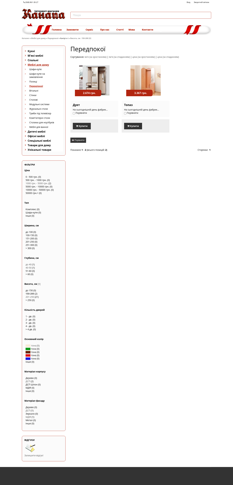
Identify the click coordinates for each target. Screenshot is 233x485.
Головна (57, 29)
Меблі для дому (38, 38)
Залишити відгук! (33, 455)
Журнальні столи (38, 108)
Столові (33, 99)
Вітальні (33, 90)
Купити (82, 126)
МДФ (28, 416)
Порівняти (78, 140)
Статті (120, 29)
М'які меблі (35, 55)
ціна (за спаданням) (168, 56)
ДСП (28, 381)
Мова (132, 29)
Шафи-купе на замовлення (37, 75)
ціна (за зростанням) (143, 56)
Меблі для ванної (38, 127)
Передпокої (53, 38)
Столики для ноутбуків (41, 122)
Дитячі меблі (36, 131)
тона (31, 345)
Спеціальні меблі (39, 140)
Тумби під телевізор (40, 113)
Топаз (125, 105)
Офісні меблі (36, 136)
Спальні (33, 60)
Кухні (31, 51)
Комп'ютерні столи (39, 117)
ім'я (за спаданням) (119, 56)
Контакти (147, 29)
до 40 (28, 264)
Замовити (74, 29)
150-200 (30, 293)
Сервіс (90, 29)
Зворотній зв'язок (201, 2)
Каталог (25, 38)
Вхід (188, 2)
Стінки (32, 95)
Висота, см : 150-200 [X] (80, 38)
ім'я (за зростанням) (95, 56)
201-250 (30, 296)
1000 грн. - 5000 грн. (37, 183)
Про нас (105, 29)
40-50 (29, 267)
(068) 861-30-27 (30, 2)
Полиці (33, 81)
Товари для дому (39, 145)
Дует (76, 105)
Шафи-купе (35, 69)
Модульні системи (39, 104)
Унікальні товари (39, 150)
